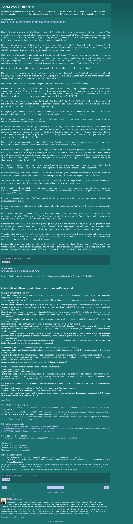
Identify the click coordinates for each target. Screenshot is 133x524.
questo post (23, 14)
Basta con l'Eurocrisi (17, 7)
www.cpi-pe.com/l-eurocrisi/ (20, 448)
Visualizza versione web (55, 492)
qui (56, 14)
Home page (55, 488)
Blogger (60, 521)
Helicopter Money (17, 249)
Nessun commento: (31, 476)
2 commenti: (28, 258)
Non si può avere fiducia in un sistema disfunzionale (33, 21)
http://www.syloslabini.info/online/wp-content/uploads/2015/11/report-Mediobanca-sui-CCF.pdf (39, 438)
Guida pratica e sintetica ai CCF (21, 270)
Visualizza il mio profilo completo (13, 517)
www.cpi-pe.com (20, 445)
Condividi (6, 262)
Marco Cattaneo (15, 499)
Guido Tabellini (58, 32)
